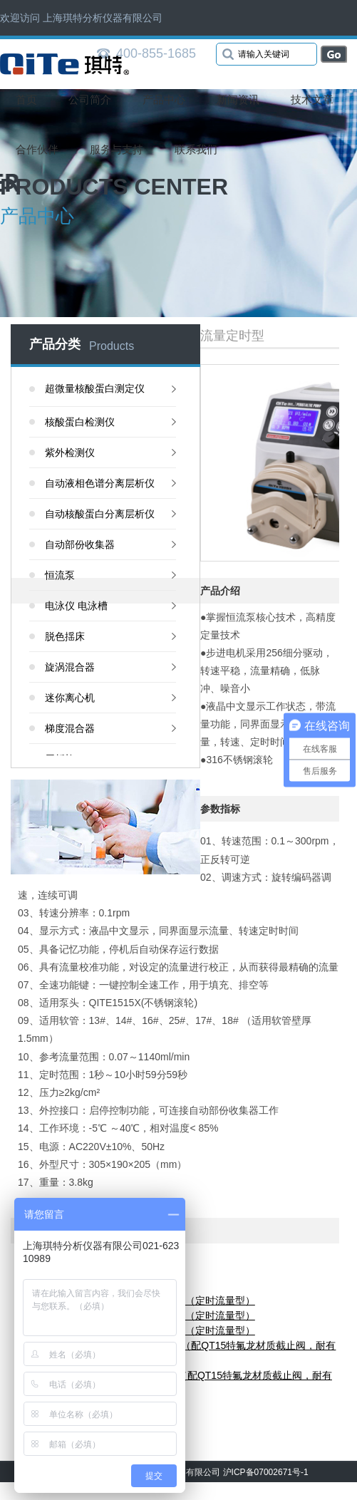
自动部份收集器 (80, 544)
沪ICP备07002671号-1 (266, 1472)
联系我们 (196, 149)
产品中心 (164, 99)
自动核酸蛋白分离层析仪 (100, 513)
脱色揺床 (65, 636)
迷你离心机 (70, 697)
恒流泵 (60, 575)
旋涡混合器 (70, 667)
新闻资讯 (238, 99)
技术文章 (312, 99)
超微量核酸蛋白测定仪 (95, 388)
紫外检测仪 (70, 452)
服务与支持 (116, 149)
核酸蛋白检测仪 (80, 422)
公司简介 (89, 99)
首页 (26, 99)
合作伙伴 (37, 149)
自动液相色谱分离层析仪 (100, 483)
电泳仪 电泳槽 (76, 605)
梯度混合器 (70, 728)
